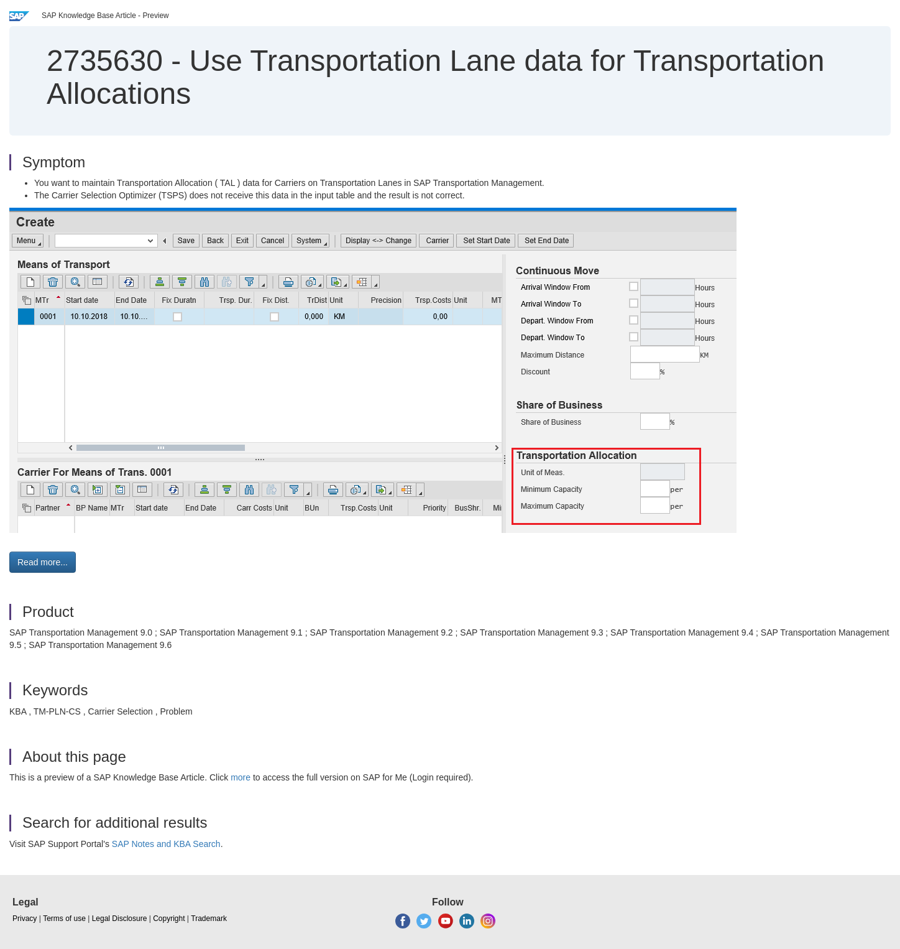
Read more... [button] (42, 562)
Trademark (209, 918)
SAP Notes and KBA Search (166, 844)
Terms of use (64, 918)
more (240, 777)
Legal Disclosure (119, 918)
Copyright (169, 918)
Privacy (24, 918)
